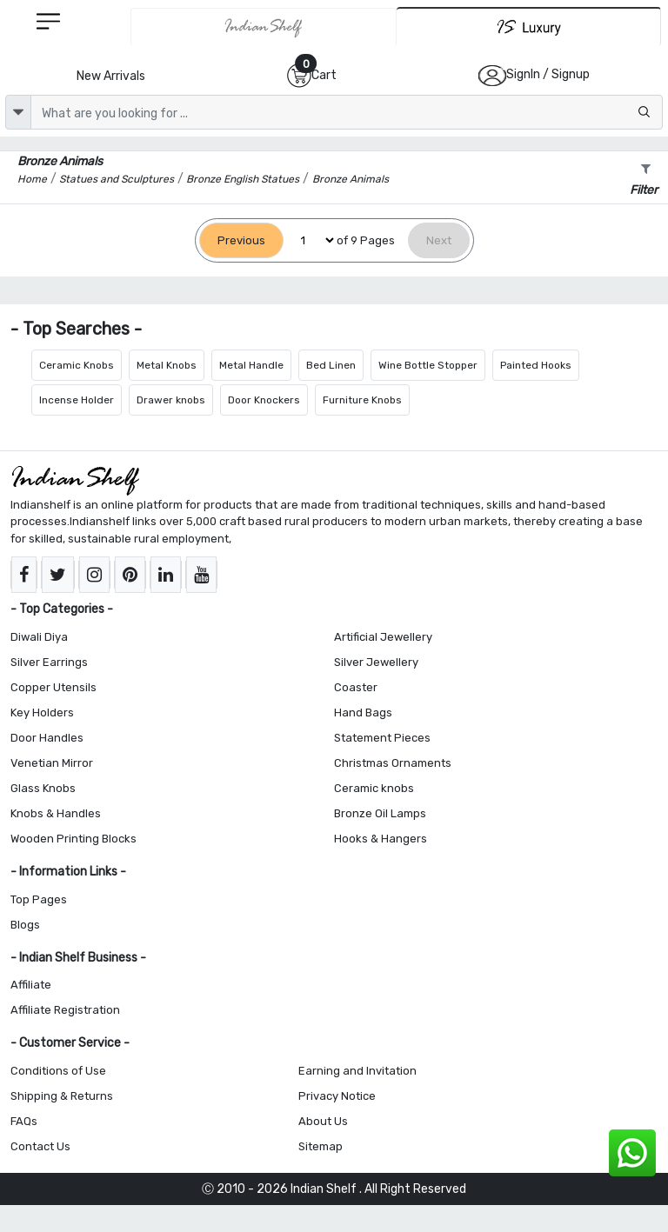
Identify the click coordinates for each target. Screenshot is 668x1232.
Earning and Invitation (357, 1070)
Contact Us (40, 1146)
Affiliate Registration (65, 1009)
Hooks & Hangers (380, 838)
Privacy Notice (337, 1095)
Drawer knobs (171, 400)
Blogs (25, 924)
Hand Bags (363, 712)
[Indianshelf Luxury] (529, 26)
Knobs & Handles (55, 813)
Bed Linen (331, 365)
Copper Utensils (53, 687)
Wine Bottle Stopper (428, 365)
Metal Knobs (167, 365)
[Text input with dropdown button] (346, 112)
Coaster (355, 687)
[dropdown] (18, 112)
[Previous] (241, 240)
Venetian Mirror (51, 762)
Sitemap (320, 1146)
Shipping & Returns (61, 1095)
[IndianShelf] (263, 27)
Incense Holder (76, 400)
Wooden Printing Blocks (73, 838)
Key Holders (42, 712)
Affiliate (30, 984)
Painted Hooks (535, 365)
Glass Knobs (43, 788)
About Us (323, 1121)
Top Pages (38, 899)
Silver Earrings (49, 662)
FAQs (23, 1121)
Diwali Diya (39, 636)
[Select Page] (310, 240)
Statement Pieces (382, 737)
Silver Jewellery (376, 662)
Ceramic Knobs (76, 365)
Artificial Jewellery (383, 636)
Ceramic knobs (374, 788)
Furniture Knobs (362, 400)
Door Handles (47, 737)
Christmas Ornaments (392, 762)
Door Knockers (264, 400)
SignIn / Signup (548, 74)
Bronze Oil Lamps (380, 813)
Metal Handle (251, 365)
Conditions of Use (58, 1070)
